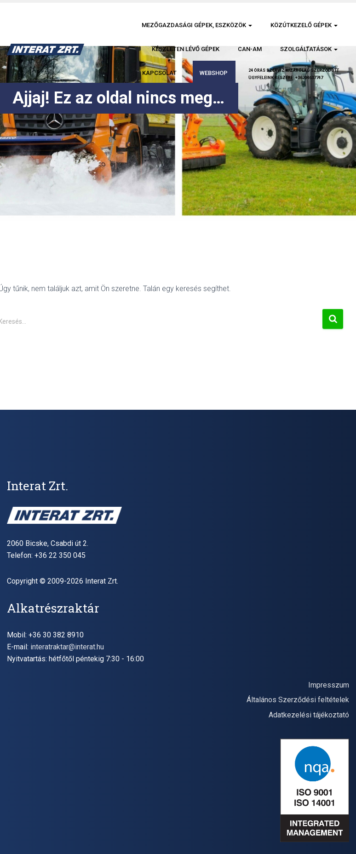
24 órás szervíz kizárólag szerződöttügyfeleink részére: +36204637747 (293, 74)
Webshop (214, 72)
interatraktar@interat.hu (67, 646)
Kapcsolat (159, 72)
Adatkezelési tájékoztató (309, 715)
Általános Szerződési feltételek (298, 699)
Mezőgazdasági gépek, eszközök (197, 25)
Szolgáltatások (309, 49)
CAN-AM (250, 49)
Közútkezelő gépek (304, 25)
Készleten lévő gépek (185, 49)
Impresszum (328, 685)
